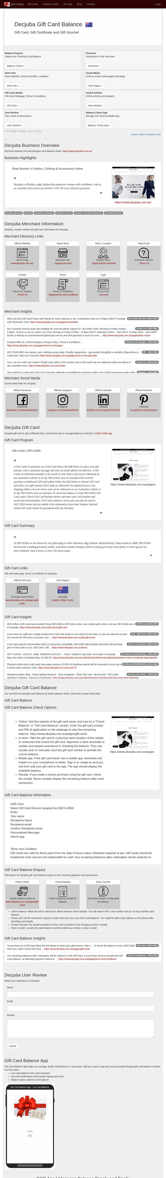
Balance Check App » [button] (99, 125)
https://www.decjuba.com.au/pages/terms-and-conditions (88, 959)
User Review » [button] (14, 125)
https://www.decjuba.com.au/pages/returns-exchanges (35, 345)
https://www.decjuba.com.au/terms (69, 647)
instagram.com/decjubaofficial (62, 410)
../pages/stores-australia (103, 263)
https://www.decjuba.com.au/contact (47, 365)
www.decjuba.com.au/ (22, 263)
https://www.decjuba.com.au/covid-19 (57, 667)
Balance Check (51, 4)
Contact (91, 4)
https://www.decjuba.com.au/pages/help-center (126, 335)
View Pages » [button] (95, 85)
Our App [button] (67, 4)
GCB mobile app (103, 433)
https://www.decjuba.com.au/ (77, 151)
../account (103, 294)
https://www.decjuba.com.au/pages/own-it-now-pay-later (68, 355)
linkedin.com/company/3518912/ (103, 410)
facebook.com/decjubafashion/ (22, 410)
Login (158, 4)
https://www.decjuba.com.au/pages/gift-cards (67, 949)
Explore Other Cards (62, 600)
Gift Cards (33, 4)
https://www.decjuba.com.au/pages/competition (54, 322)
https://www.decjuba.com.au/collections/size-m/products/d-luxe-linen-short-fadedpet (95, 677)
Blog (79, 4)
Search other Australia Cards (146, 134)
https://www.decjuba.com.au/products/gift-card (43, 627)
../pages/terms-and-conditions (62, 294)
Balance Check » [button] (15, 66)
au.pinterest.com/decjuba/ (143, 410)
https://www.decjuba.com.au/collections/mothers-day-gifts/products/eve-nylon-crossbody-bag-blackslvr (105, 657)
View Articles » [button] (95, 105)
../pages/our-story (63, 263)
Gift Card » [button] (12, 105)
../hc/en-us (143, 263)
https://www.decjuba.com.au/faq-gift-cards (73, 637)
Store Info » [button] (13, 85)
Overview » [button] (94, 66)
